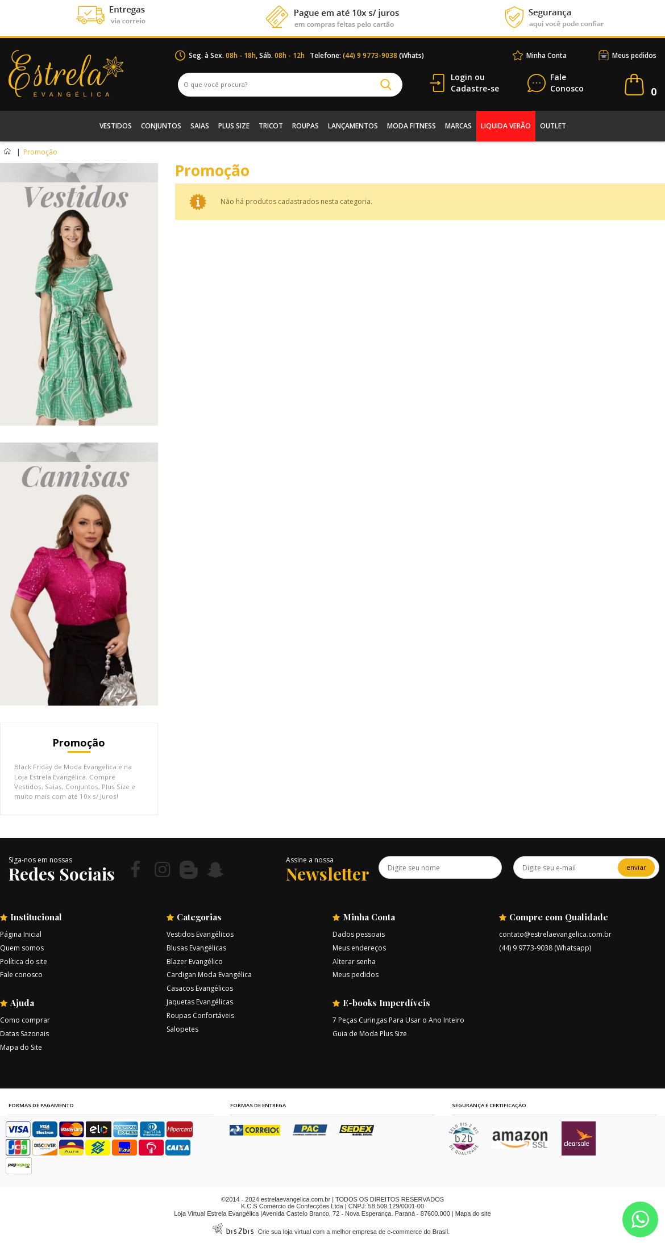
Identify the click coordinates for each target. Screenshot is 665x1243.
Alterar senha (354, 961)
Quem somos (22, 948)
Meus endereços (359, 948)
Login (461, 77)
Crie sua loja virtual (284, 1231)
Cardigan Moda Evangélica (209, 974)
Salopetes (182, 1029)
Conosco (567, 83)
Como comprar (25, 1020)
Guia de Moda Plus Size (369, 1033)
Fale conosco (21, 974)
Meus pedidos (634, 55)
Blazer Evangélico (195, 961)
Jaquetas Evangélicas (200, 1002)
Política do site (23, 961)
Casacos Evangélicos (200, 988)
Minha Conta (546, 55)
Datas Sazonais (24, 1033)
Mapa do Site (21, 1047)
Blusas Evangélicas (196, 948)
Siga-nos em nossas (40, 860)
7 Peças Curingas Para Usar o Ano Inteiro (398, 1020)
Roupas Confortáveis (200, 1015)
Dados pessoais (358, 934)
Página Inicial (20, 934)
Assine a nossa (310, 860)
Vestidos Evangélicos (200, 934)
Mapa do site (473, 1213)
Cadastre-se (475, 88)
